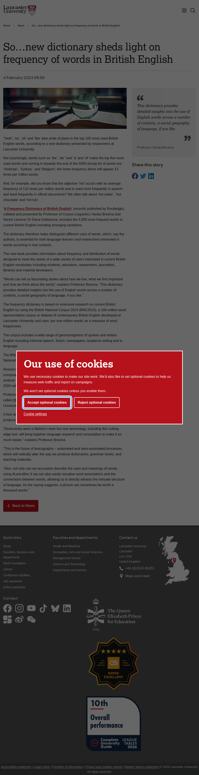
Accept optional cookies (47, 402)
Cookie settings (35, 414)
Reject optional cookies (97, 402)
